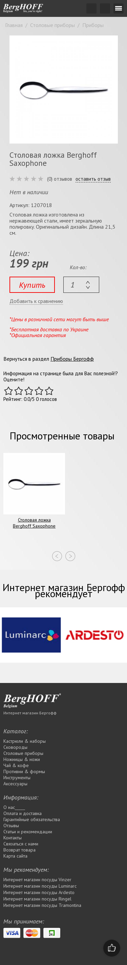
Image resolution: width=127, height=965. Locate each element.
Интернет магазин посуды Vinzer (37, 880)
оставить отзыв (93, 179)
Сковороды (15, 747)
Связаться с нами (20, 844)
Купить (32, 285)
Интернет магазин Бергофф (30, 712)
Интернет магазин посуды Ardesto (39, 892)
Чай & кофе (16, 765)
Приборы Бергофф (72, 359)
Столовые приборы (23, 753)
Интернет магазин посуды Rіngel (37, 899)
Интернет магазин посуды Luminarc (40, 886)
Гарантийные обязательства (31, 819)
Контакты (12, 838)
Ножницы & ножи (21, 759)
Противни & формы (24, 771)
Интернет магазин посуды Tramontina (42, 905)
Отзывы (11, 825)
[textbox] (81, 285)
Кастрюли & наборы (24, 741)
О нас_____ (14, 807)
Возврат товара (19, 850)
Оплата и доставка (22, 813)
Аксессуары (15, 784)
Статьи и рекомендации (27, 832)
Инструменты (16, 777)
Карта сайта (15, 856)
